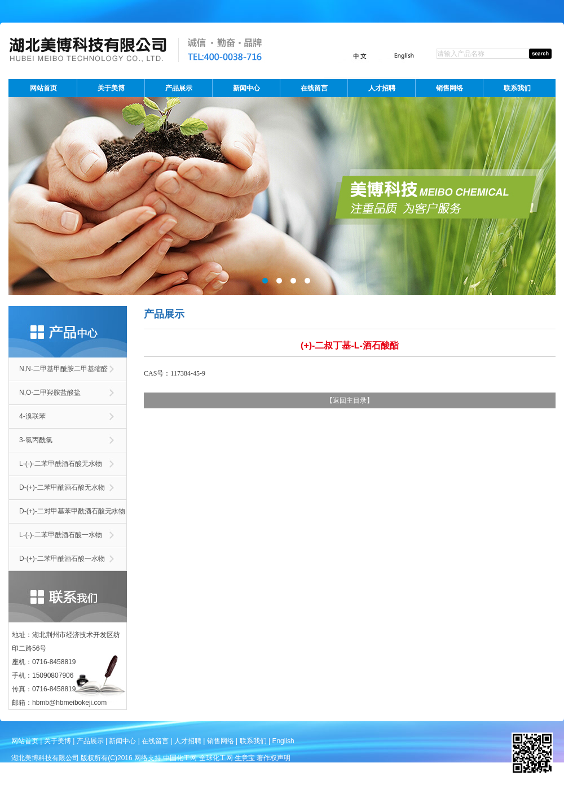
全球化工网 (216, 758)
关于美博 (111, 88)
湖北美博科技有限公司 (45, 758)
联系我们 (517, 88)
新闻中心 (246, 88)
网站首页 (43, 88)
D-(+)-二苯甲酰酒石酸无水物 (62, 487)
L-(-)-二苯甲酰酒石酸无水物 (60, 464)
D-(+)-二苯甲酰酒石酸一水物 (62, 559)
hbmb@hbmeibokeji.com (69, 703)
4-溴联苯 (32, 416)
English (283, 741)
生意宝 (245, 758)
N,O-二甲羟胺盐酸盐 (50, 392)
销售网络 (449, 88)
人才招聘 (381, 88)
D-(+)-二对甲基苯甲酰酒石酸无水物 (72, 511)
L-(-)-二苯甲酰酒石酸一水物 (60, 535)
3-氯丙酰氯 (35, 440)
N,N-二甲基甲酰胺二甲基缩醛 (63, 369)
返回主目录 (350, 400)
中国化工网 (180, 758)
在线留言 (314, 88)
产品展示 (178, 88)
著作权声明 (273, 758)
